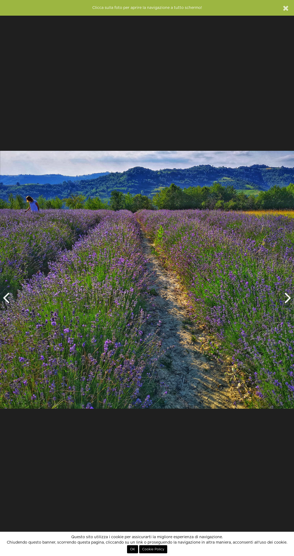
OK (132, 549)
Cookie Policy (153, 549)
